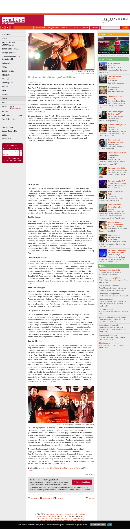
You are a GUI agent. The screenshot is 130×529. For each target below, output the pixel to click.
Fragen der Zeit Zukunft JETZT (14, 43)
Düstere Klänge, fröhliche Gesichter (116, 223)
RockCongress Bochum (114, 64)
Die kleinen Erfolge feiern (109, 294)
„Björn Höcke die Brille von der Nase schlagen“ (117, 155)
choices (47, 516)
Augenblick (6, 79)
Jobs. (4, 135)
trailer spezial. (8, 83)
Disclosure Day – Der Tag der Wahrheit (113, 53)
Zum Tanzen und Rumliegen (114, 77)
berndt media (49, 514)
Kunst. (5, 102)
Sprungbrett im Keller (116, 168)
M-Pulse (77, 468)
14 (21, 151)
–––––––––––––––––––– (12, 123)
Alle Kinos (84, 28)
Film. (4, 91)
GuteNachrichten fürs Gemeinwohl (11, 58)
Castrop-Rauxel (54, 518)
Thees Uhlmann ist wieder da (115, 98)
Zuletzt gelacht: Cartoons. (13, 115)
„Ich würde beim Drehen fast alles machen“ (115, 207)
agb (76, 514)
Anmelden (94, 28)
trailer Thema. (8, 71)
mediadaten (82, 514)
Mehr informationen (98, 525)
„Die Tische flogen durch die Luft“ (115, 113)
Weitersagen (35, 498)
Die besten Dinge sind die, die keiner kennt (117, 251)
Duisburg (81, 518)
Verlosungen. (7, 127)
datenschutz (69, 514)
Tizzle (56, 468)
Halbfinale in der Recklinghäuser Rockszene (114, 237)
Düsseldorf (73, 518)
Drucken (91, 498)
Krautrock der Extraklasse (113, 88)
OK (110, 525)
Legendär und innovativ (109, 325)
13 (18, 151)
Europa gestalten (9, 53)
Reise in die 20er (106, 299)
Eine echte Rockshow (108, 335)
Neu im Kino (66, 28)
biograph (40, 516)
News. (4, 38)
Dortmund (64, 518)
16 (7, 154)
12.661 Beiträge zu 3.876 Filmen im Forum (12, 159)
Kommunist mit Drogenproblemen (115, 141)
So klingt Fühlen (106, 309)
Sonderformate (8, 119)
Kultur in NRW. (8, 106)
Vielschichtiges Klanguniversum (112, 317)
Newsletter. (7, 34)
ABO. (4, 67)
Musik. (5, 98)
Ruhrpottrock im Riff (116, 181)
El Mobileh (64, 468)
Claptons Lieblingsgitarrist (110, 278)
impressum (59, 514)
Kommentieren (47, 498)
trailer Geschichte (9, 131)
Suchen (125, 28)
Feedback (59, 498)
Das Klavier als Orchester (109, 286)
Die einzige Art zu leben (109, 343)
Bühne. (5, 87)
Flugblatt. (6, 75)
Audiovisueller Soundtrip (109, 270)
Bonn (46, 518)
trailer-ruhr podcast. (10, 49)
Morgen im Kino (53, 28)
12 (15, 151)
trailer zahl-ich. (8, 63)
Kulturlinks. (6, 139)
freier (71, 468)
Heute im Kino (40, 28)
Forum (76, 28)
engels (53, 516)
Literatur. (6, 95)
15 (4, 154)
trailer (61, 516)
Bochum (41, 518)
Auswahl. (6, 111)
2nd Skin (50, 468)
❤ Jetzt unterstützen (82, 482)
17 (10, 154)
